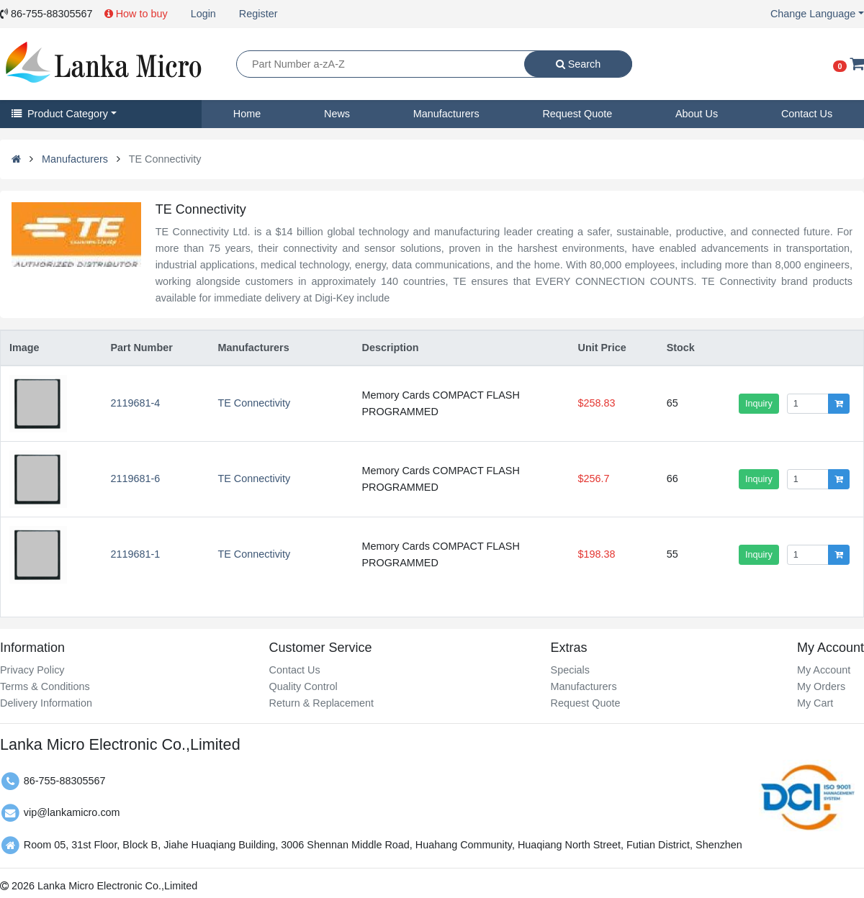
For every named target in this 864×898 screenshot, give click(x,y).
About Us (696, 113)
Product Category (60, 113)
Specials (570, 670)
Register (258, 13)
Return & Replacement (321, 703)
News (337, 113)
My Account (823, 670)
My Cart (815, 703)
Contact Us (806, 113)
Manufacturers (446, 113)
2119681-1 (135, 554)
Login (203, 13)
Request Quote (577, 113)
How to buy (136, 13)
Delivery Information (46, 703)
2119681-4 (135, 403)
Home (247, 113)
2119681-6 (135, 478)
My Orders (821, 686)
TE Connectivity (253, 403)
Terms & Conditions (45, 686)
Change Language (812, 13)
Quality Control (303, 686)
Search (578, 64)
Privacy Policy (32, 670)
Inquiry (759, 404)
